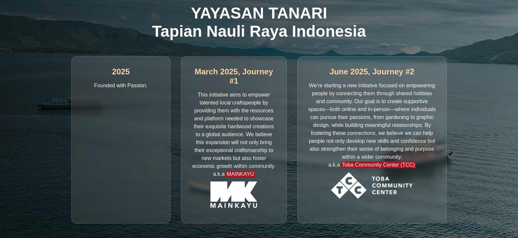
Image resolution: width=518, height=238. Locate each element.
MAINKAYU (240, 174)
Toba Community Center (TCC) (378, 165)
